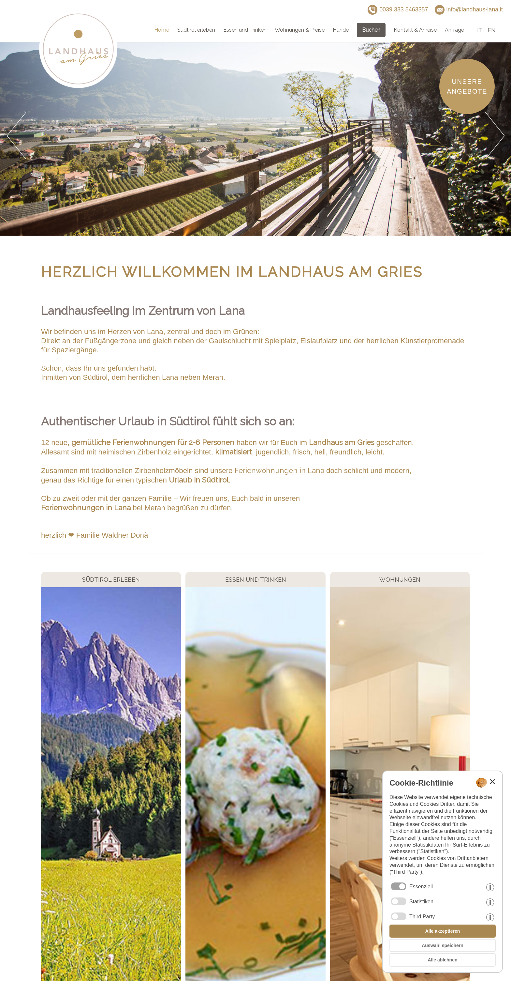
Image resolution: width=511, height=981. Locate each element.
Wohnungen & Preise (300, 30)
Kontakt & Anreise (415, 30)
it (480, 30)
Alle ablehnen (442, 959)
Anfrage (454, 30)
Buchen (371, 30)
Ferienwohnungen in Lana (279, 470)
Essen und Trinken (245, 30)
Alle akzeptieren (442, 931)
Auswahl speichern (442, 945)
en (492, 30)
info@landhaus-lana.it (469, 10)
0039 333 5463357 (398, 10)
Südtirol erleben (196, 30)
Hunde (341, 30)
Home (161, 30)
